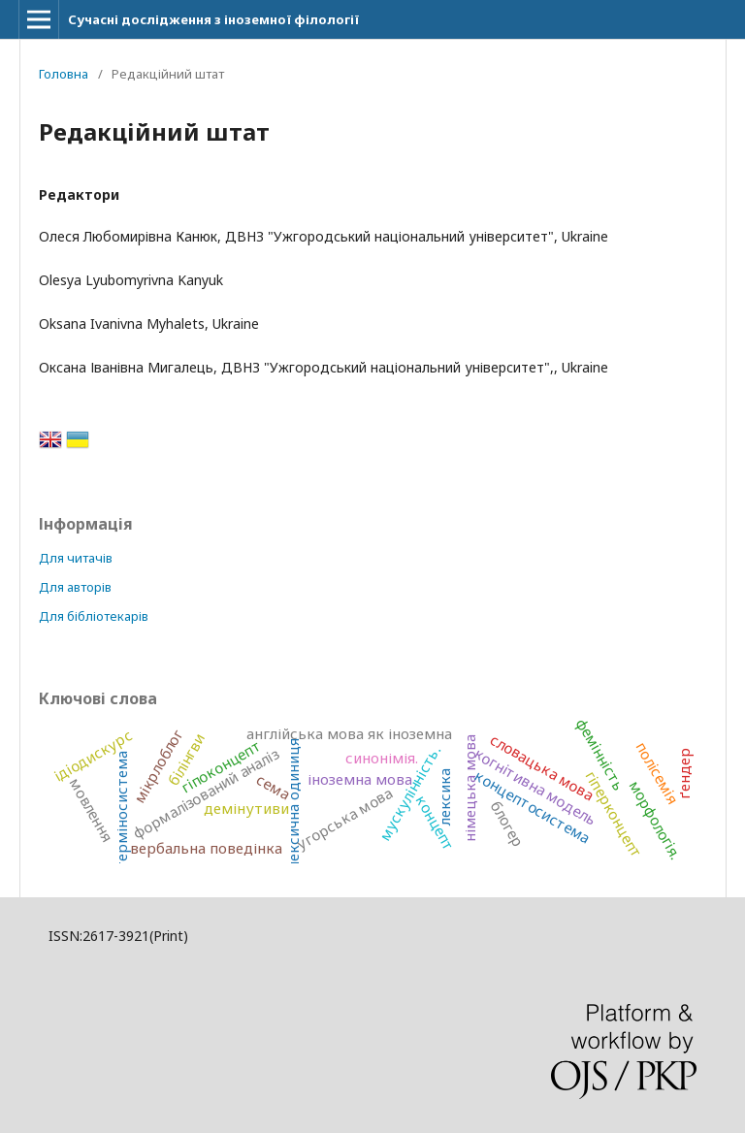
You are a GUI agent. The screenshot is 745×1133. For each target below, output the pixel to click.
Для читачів (76, 557)
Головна (63, 73)
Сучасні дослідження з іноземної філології (213, 19)
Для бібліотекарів (93, 616)
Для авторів (75, 587)
